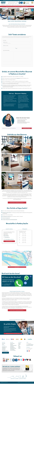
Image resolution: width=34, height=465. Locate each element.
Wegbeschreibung (6, 235)
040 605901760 (7, 237)
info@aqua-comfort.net (30, 344)
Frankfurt (19, 348)
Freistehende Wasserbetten (13, 345)
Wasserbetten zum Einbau (13, 348)
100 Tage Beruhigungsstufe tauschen (26, 0)
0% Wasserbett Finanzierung (7, 216)
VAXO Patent (3, 343)
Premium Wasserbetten (12, 350)
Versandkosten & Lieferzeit (5, 350)
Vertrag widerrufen (5, 352)
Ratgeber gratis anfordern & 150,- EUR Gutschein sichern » (13, 333)
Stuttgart (19, 346)
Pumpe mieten (3, 349)
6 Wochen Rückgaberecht (17, 0)
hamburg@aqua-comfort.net (10, 239)
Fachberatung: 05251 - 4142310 (13, 3)
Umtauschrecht (4, 348)
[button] (1, 31)
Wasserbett (18, 78)
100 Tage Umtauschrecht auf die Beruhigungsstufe (10, 219)
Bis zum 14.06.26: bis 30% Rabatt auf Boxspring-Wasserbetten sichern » (17, 6)
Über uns (3, 344)
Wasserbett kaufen (12, 343)
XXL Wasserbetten (12, 349)
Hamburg (19, 344)
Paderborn (19, 343)
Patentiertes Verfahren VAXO (7, 212)
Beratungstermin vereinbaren (29, 345)
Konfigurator (11, 344)
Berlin (19, 345)
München (19, 347)
